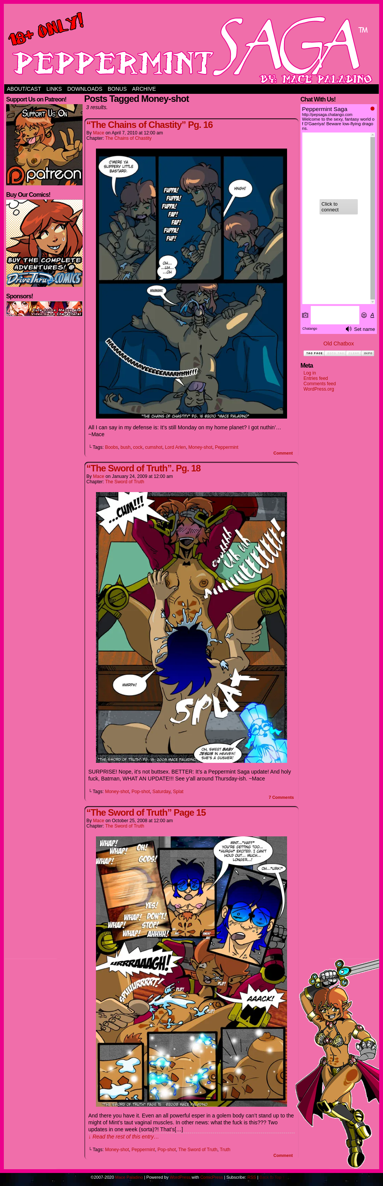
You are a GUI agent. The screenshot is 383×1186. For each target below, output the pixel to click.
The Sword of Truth (124, 481)
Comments (281, 797)
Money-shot (200, 447)
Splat (178, 791)
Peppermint (226, 447)
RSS (251, 1177)
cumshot (153, 447)
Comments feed (319, 383)
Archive (144, 89)
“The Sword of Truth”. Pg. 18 (143, 468)
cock (138, 447)
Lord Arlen (175, 447)
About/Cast (24, 89)
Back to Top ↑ (272, 1177)
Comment (283, 453)
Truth (225, 1149)
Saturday (161, 791)
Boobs (111, 447)
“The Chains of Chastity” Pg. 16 (149, 124)
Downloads (84, 89)
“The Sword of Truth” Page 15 (146, 812)
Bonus (117, 89)
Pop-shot (140, 791)
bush (125, 447)
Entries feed (315, 378)
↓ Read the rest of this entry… (123, 1137)
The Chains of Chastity (128, 138)
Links (54, 89)
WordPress (180, 1177)
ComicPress (211, 1177)
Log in (309, 373)
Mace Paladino (129, 1177)
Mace (98, 133)
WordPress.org (318, 389)
